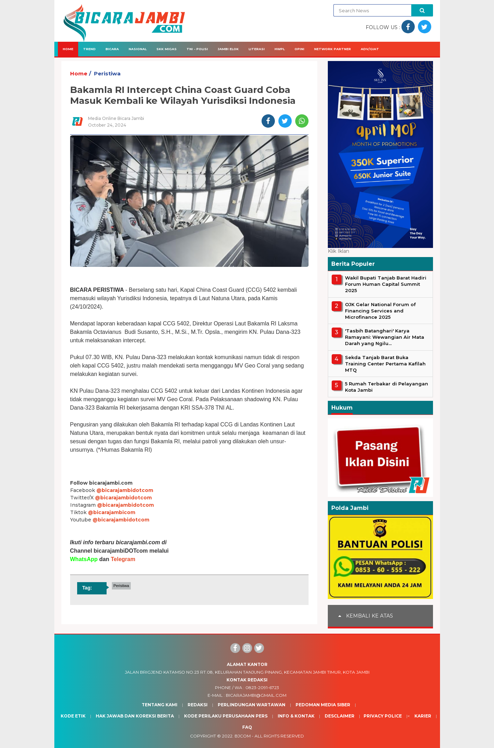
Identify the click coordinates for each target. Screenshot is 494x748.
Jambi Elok (228, 49)
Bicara (112, 49)
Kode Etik (73, 716)
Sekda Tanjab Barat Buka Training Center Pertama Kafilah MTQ (385, 364)
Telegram (123, 559)
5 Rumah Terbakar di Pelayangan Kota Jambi (386, 387)
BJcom (243, 736)
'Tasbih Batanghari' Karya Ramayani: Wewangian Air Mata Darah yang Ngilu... (384, 337)
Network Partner (332, 49)
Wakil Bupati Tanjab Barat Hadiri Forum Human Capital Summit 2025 (385, 284)
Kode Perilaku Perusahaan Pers (226, 716)
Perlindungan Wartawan (251, 704)
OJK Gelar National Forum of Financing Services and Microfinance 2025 (380, 311)
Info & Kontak (296, 716)
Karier (422, 716)
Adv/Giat (370, 49)
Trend (89, 49)
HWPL (280, 49)
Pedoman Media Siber (323, 704)
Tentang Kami (159, 704)
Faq (247, 727)
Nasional (138, 49)
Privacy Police (383, 716)
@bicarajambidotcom (124, 490)
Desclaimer (339, 716)
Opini (299, 49)
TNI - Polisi (197, 49)
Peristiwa (107, 73)
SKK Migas (166, 49)
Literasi (257, 49)
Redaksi (198, 704)
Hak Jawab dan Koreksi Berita (135, 716)
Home (68, 49)
